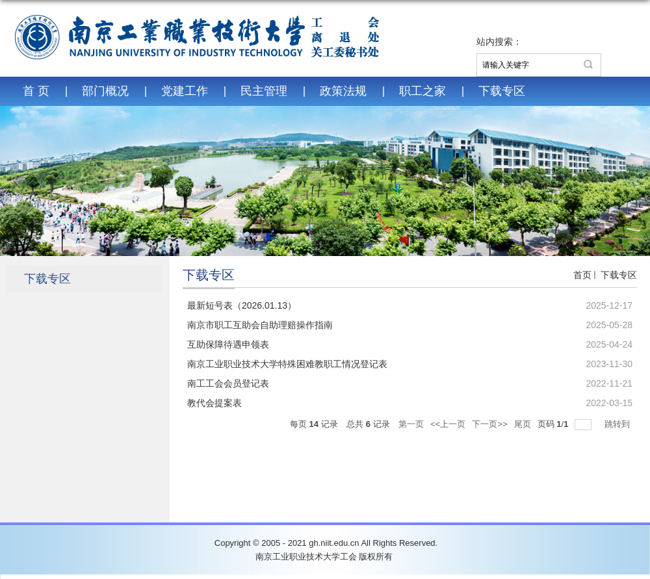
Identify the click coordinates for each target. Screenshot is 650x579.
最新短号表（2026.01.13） (241, 305)
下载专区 (501, 90)
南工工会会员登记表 (228, 383)
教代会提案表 (214, 403)
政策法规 (343, 90)
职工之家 (422, 90)
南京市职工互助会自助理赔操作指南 (260, 325)
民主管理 (263, 90)
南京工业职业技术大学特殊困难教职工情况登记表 (287, 364)
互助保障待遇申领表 (228, 344)
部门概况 (105, 90)
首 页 (36, 90)
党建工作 (184, 90)
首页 (582, 275)
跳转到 (618, 424)
